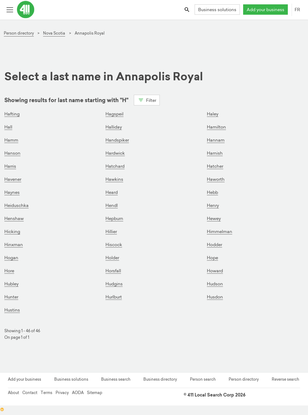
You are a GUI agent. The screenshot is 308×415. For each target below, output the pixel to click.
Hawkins (114, 179)
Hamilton (216, 127)
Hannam (216, 140)
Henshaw (14, 218)
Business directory (160, 379)
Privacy (62, 392)
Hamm (11, 140)
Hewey (214, 218)
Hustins (12, 310)
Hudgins (114, 283)
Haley (212, 114)
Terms (46, 392)
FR (297, 9)
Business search (115, 379)
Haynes (12, 192)
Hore (9, 270)
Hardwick (115, 153)
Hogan (11, 257)
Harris (10, 166)
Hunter (11, 297)
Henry (213, 205)
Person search (203, 379)
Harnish (215, 153)
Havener (12, 179)
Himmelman (219, 231)
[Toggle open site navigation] (9, 9)
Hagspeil (114, 114)
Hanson (12, 153)
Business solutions (217, 9)
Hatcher (215, 166)
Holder (112, 257)
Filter (146, 99)
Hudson (215, 283)
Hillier (111, 231)
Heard (111, 192)
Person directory (244, 379)
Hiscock (113, 244)
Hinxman (13, 244)
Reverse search (285, 379)
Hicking (12, 231)
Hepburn (114, 218)
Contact (29, 392)
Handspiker (117, 140)
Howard (215, 270)
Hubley (11, 283)
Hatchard (115, 166)
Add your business (265, 9)
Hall (8, 127)
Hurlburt (113, 297)
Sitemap (94, 392)
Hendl (111, 205)
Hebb (212, 192)
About (13, 392)
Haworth (216, 179)
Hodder (214, 244)
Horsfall (113, 270)
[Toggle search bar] (187, 9)
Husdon (215, 297)
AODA (78, 392)
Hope (212, 257)
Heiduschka (16, 205)
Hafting (12, 114)
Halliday (113, 127)
